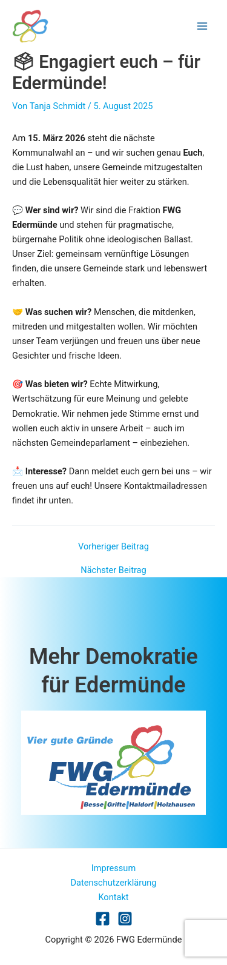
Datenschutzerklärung (114, 882)
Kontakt (113, 897)
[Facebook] (102, 918)
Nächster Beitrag (113, 570)
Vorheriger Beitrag (113, 546)
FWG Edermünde (111, 25)
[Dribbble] (125, 918)
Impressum (113, 868)
